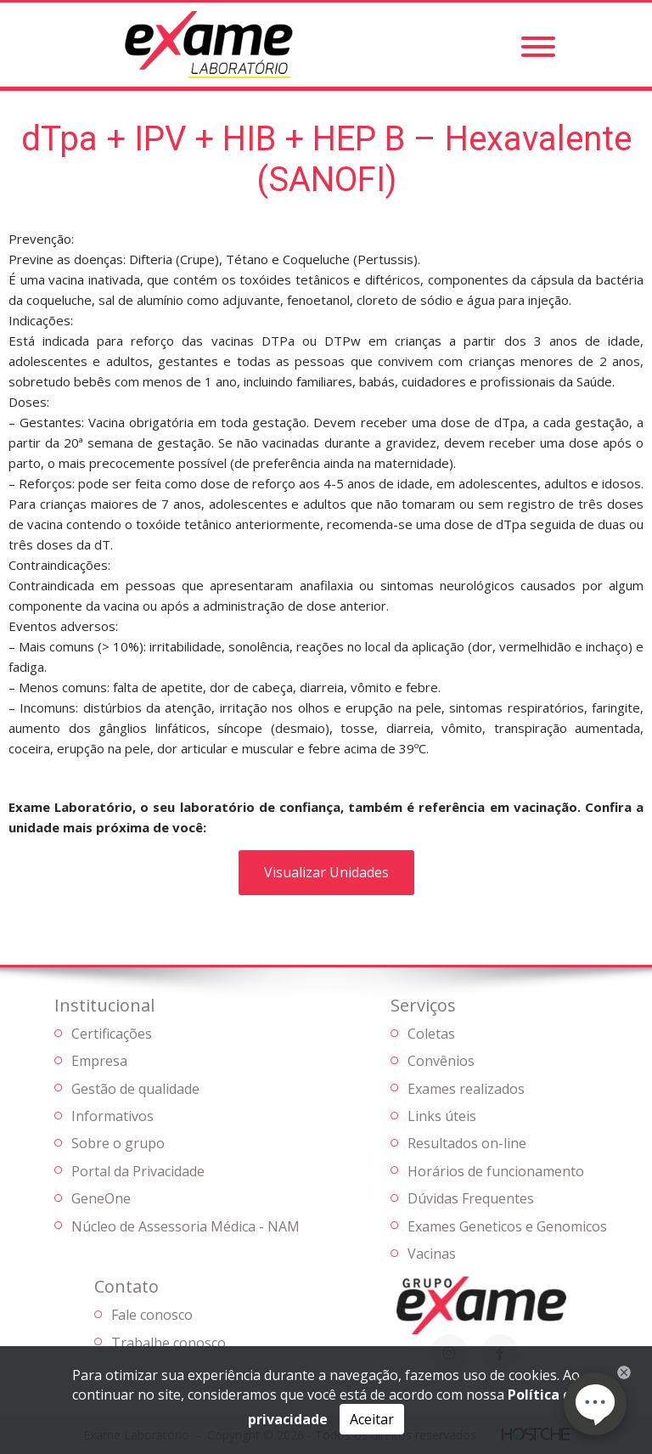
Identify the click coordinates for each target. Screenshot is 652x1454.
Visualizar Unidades (326, 872)
